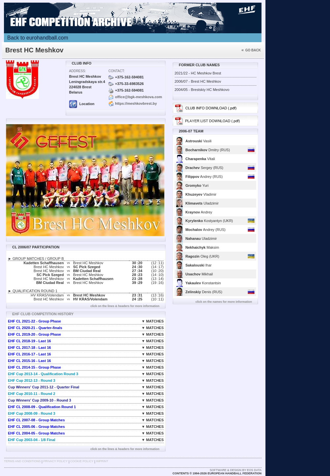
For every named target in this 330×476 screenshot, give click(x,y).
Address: (77, 71)
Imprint (102, 461)
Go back (251, 50)
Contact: (116, 71)
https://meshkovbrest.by (136, 103)
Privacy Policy (55, 461)
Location (82, 104)
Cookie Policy (81, 461)
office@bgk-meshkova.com (138, 97)
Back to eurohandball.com (37, 38)
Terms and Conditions (22, 461)
